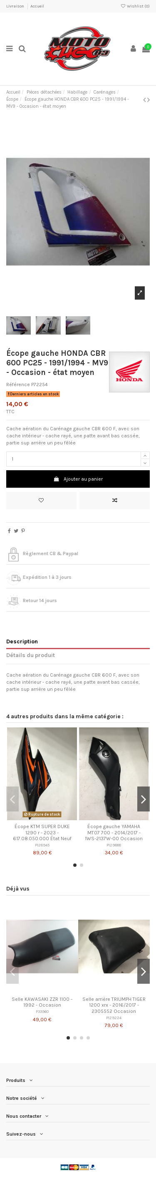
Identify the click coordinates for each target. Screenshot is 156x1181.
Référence (18, 384)
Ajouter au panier (77, 479)
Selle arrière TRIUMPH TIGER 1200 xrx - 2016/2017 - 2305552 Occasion (114, 1005)
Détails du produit (30, 655)
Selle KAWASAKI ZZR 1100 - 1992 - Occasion (42, 1002)
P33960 (42, 1011)
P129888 (113, 845)
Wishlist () (135, 6)
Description (22, 641)
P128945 (42, 845)
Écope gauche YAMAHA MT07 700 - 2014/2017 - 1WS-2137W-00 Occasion (114, 832)
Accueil (37, 6)
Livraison (15, 6)
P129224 (113, 1017)
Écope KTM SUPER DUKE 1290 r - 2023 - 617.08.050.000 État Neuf (42, 832)
